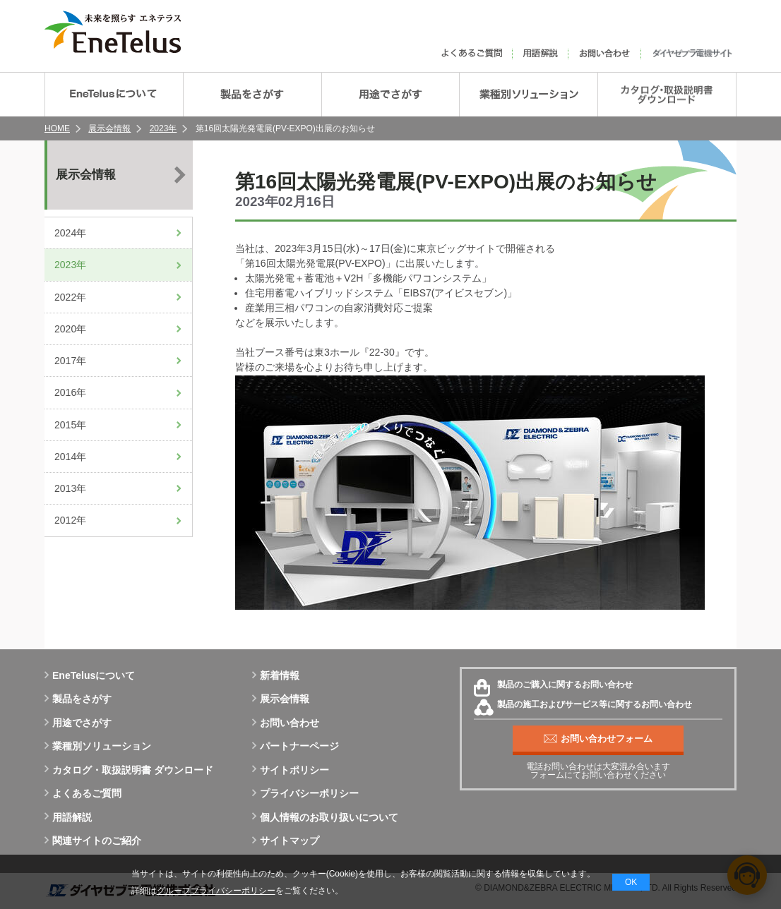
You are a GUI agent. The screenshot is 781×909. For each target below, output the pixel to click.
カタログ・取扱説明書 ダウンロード (128, 770)
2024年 (70, 233)
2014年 (70, 456)
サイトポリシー (290, 770)
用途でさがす (78, 722)
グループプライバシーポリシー (216, 891)
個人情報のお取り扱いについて (325, 817)
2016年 (70, 392)
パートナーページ (295, 746)
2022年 (70, 297)
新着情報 (275, 675)
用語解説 (68, 817)
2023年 (163, 128)
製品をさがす (78, 698)
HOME (57, 128)
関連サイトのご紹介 (92, 840)
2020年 (70, 329)
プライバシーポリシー (305, 793)
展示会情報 (109, 128)
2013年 (70, 488)
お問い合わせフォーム (598, 739)
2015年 (70, 425)
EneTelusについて (89, 675)
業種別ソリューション (97, 746)
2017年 (70, 360)
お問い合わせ (285, 722)
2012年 (70, 520)
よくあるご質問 (82, 793)
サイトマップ (285, 840)
